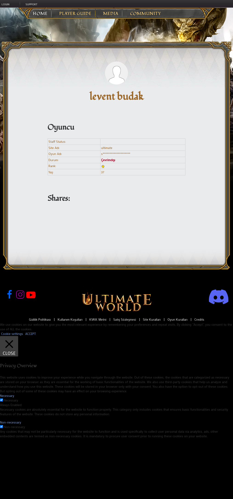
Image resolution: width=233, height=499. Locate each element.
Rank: (52, 166)
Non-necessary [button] (10, 422)
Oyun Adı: (55, 153)
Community (145, 14)
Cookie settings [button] (12, 333)
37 (102, 172)
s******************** (115, 153)
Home (37, 14)
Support (31, 4)
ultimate (106, 148)
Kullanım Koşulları (70, 319)
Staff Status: (57, 141)
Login (5, 4)
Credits (199, 319)
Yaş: (51, 172)
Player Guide (75, 14)
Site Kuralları (152, 319)
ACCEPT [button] (30, 333)
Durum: (53, 160)
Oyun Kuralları (178, 319)
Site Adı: (54, 148)
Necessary (11, 400)
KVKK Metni (97, 319)
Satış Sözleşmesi (124, 319)
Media (110, 14)
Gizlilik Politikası (40, 319)
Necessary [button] (7, 395)
